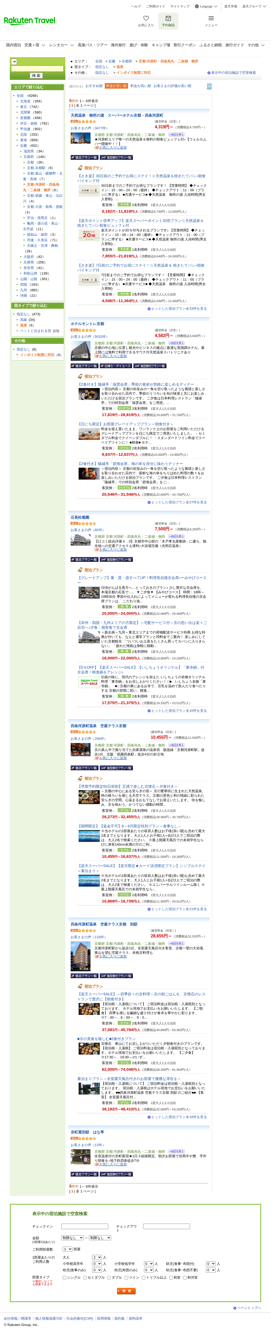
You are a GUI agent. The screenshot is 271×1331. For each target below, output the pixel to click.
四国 (23, 284)
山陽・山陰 (28, 279)
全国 (98, 61)
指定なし (102, 67)
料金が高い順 (140, 86)
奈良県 (29, 268)
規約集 (119, 1318)
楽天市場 (230, 6)
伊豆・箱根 (28, 123)
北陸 (23, 134)
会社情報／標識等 (17, 1318)
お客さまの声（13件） (88, 1145)
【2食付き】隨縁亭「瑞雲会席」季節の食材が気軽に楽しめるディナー (135, 384)
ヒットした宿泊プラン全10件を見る (179, 711)
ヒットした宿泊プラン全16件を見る (179, 1117)
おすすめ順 (94, 86)
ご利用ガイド (155, 6)
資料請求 (135, 1318)
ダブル (117, 1277)
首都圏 (25, 118)
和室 (177, 1277)
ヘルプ (136, 6)
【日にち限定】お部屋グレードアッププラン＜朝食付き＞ (125, 424)
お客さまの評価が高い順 (172, 86)
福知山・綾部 (37, 234)
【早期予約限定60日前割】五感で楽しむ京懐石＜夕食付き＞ (127, 786)
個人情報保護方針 (49, 1318)
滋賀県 (29, 151)
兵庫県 (29, 262)
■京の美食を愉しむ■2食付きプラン (106, 1039)
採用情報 (104, 1318)
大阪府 (29, 257)
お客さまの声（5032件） (90, 337)
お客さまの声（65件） (88, 530)
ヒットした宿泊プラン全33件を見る (179, 309)
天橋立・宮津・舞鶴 (42, 246)
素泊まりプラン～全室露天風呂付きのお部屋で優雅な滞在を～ (129, 1079)
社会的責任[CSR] (79, 1318)
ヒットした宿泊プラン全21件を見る (179, 909)
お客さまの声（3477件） (90, 128)
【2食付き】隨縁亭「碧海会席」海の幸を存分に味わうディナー (130, 464)
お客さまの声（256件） (89, 739)
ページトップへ (249, 1308)
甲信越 (25, 129)
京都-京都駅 (36, 168)
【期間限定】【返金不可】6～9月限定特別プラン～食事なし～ (129, 826)
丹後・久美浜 (37, 240)
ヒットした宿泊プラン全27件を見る (179, 502)
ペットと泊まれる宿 (35, 331)
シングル (74, 1277)
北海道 (25, 101)
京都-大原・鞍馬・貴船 (44, 207)
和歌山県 (30, 273)
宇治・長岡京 (37, 218)
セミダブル (96, 1277)
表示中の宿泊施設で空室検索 (233, 73)
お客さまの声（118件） (89, 937)
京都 (30, 162)
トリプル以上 (156, 1277)
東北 (23, 107)
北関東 (25, 112)
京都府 (127, 61)
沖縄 (23, 296)
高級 (23, 320)
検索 (126, 1291)
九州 (23, 290)
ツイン (134, 1277)
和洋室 (192, 1277)
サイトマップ (179, 6)
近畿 (112, 61)
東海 (23, 140)
